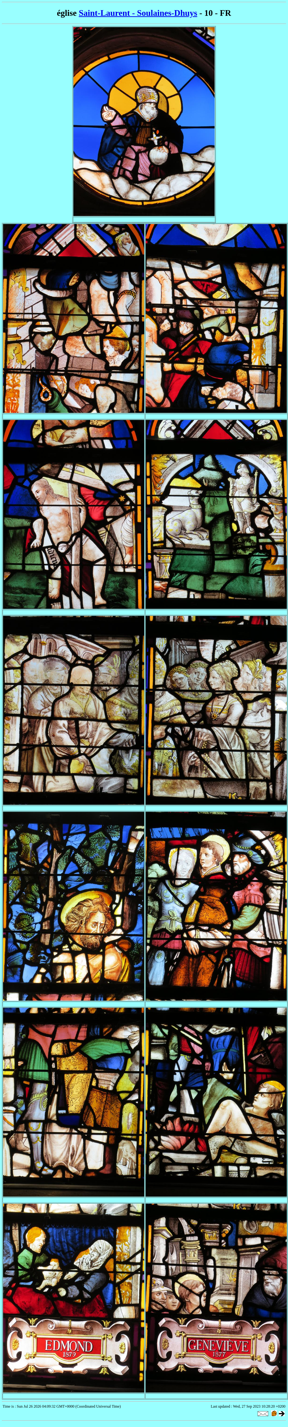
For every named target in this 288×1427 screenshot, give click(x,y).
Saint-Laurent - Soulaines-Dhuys (138, 13)
